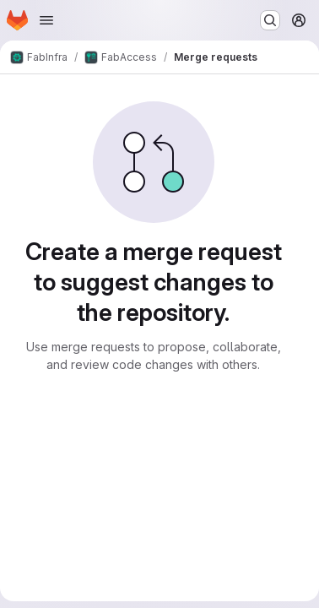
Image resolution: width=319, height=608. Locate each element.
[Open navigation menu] (46, 20)
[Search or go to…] (270, 20)
